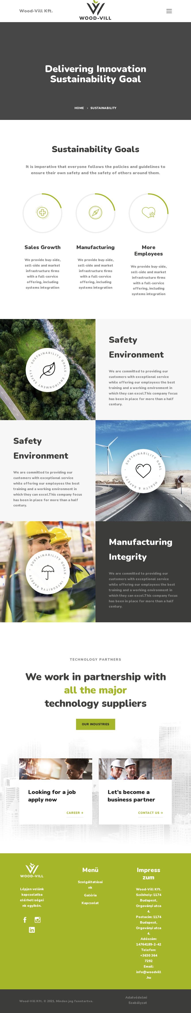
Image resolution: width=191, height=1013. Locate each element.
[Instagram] (38, 920)
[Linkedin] (32, 930)
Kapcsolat (90, 903)
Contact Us (149, 813)
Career (73, 813)
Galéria (90, 895)
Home (79, 108)
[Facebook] (24, 920)
